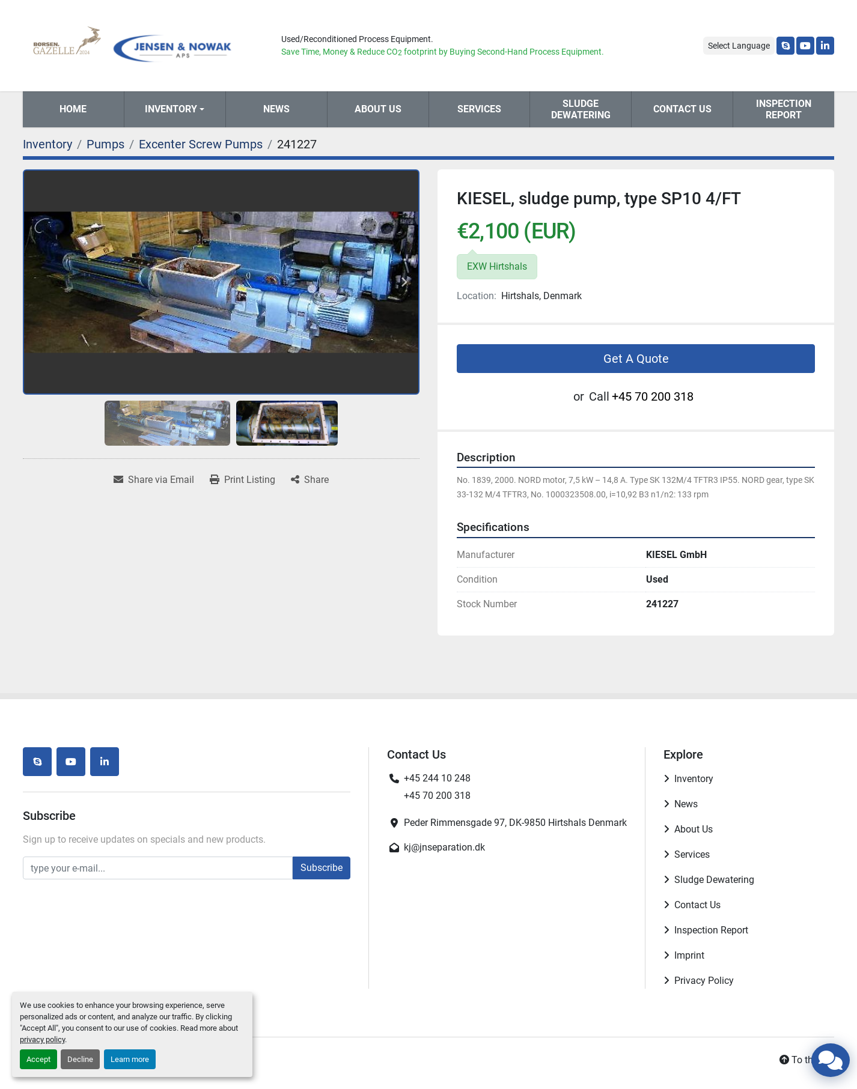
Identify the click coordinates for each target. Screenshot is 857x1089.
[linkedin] (825, 46)
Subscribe (321, 867)
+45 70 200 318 (653, 396)
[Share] (310, 480)
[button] (174, 109)
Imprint (689, 955)
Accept (38, 1059)
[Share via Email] (154, 480)
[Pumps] (105, 144)
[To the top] (806, 1060)
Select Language (739, 45)
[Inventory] (47, 144)
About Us (378, 109)
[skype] (785, 46)
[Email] (158, 868)
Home (73, 109)
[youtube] (805, 46)
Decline (80, 1059)
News (276, 109)
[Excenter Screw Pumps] (201, 144)
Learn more (130, 1059)
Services (479, 109)
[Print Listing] (242, 480)
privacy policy (42, 1039)
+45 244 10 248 (437, 778)
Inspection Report (783, 109)
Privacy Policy (704, 980)
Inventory (171, 109)
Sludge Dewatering (581, 109)
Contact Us (682, 109)
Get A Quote (636, 358)
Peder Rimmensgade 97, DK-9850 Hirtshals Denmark (515, 822)
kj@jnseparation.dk (444, 847)
